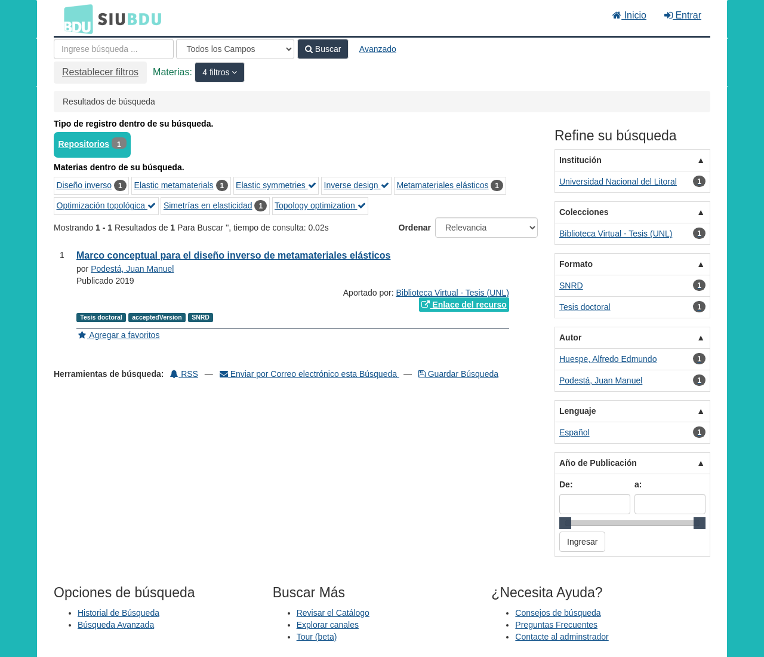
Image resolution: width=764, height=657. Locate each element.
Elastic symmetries (276, 185)
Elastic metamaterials (174, 185)
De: (566, 484)
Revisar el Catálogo (333, 613)
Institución (580, 160)
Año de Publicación (598, 463)
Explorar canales (328, 625)
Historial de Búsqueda (118, 613)
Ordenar (415, 227)
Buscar (323, 49)
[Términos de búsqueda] (114, 49)
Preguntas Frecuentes (556, 625)
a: (638, 484)
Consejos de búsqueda (557, 613)
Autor (570, 337)
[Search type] (235, 49)
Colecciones (583, 212)
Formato (576, 264)
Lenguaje (577, 411)
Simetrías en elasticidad (208, 205)
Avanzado (377, 49)
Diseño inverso (84, 185)
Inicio (629, 15)
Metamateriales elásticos (442, 185)
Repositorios (84, 144)
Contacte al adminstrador (561, 636)
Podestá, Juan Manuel (132, 269)
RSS (184, 374)
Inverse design (356, 185)
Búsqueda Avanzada (116, 625)
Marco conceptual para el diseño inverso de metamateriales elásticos (233, 255)
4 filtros (217, 72)
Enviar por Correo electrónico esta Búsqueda (309, 374)
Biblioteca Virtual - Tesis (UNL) (452, 292)
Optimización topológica (106, 205)
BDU (75, 18)
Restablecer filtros (100, 72)
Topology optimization (320, 205)
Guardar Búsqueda (458, 374)
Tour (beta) (317, 636)
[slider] (565, 523)
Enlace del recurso (463, 304)
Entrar (682, 15)
